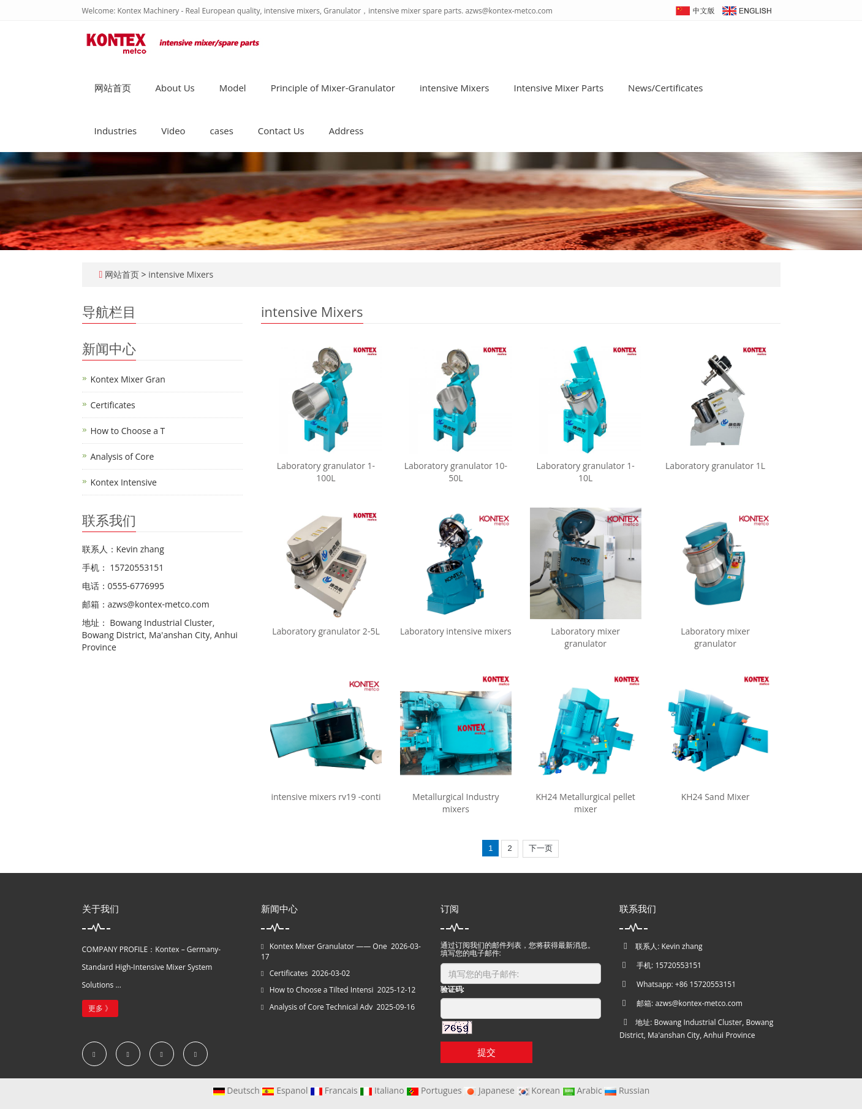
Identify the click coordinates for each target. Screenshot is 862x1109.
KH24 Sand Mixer (715, 796)
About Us (175, 88)
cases (221, 130)
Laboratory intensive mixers (456, 631)
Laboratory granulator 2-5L (326, 631)
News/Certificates (665, 88)
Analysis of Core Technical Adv (321, 1007)
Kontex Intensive (124, 482)
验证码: (452, 989)
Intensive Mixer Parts (558, 88)
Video (173, 130)
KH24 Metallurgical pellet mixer (585, 803)
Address (346, 130)
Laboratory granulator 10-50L (455, 472)
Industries (115, 130)
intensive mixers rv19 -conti (325, 796)
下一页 (541, 848)
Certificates (113, 405)
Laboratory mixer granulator (585, 637)
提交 (486, 1052)
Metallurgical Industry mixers (455, 803)
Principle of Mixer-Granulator (333, 88)
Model (232, 88)
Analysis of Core (122, 456)
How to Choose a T (128, 430)
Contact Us (281, 130)
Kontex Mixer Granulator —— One (328, 946)
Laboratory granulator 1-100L (326, 472)
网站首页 (112, 88)
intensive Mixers (455, 88)
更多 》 (100, 1008)
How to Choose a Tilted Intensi (322, 990)
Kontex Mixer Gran (128, 379)
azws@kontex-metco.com (698, 1003)
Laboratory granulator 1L (715, 465)
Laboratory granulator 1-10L (586, 472)
